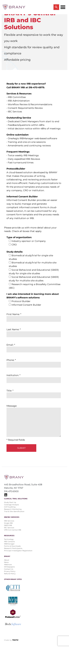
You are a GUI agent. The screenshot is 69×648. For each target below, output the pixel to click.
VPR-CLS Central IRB (12, 530)
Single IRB (8, 523)
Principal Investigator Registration (18, 551)
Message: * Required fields (34, 422)
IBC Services (9, 528)
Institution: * (34, 377)
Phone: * (34, 362)
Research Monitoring (12, 509)
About (6, 560)
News (6, 562)
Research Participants (13, 548)
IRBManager (9, 544)
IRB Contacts (9, 542)
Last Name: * (34, 332)
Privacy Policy (9, 571)
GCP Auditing (9, 507)
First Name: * (34, 316)
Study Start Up (10, 502)
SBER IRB (8, 525)
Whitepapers (9, 567)
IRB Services (9, 521)
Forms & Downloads (12, 546)
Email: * (34, 347)
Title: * (34, 393)
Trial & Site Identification (14, 511)
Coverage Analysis (11, 505)
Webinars (8, 564)
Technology (9, 539)
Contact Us (8, 569)
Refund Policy (9, 574)
